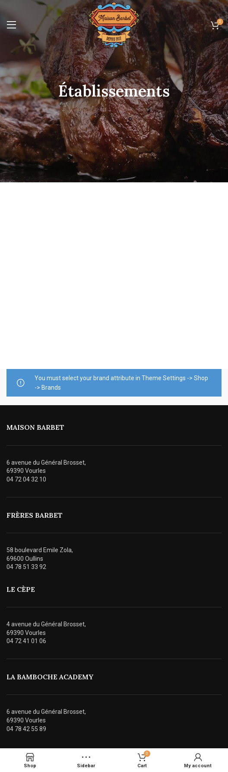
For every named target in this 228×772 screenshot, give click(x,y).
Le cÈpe (20, 589)
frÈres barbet (34, 515)
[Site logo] (114, 24)
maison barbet (35, 427)
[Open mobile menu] (11, 25)
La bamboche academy (49, 676)
